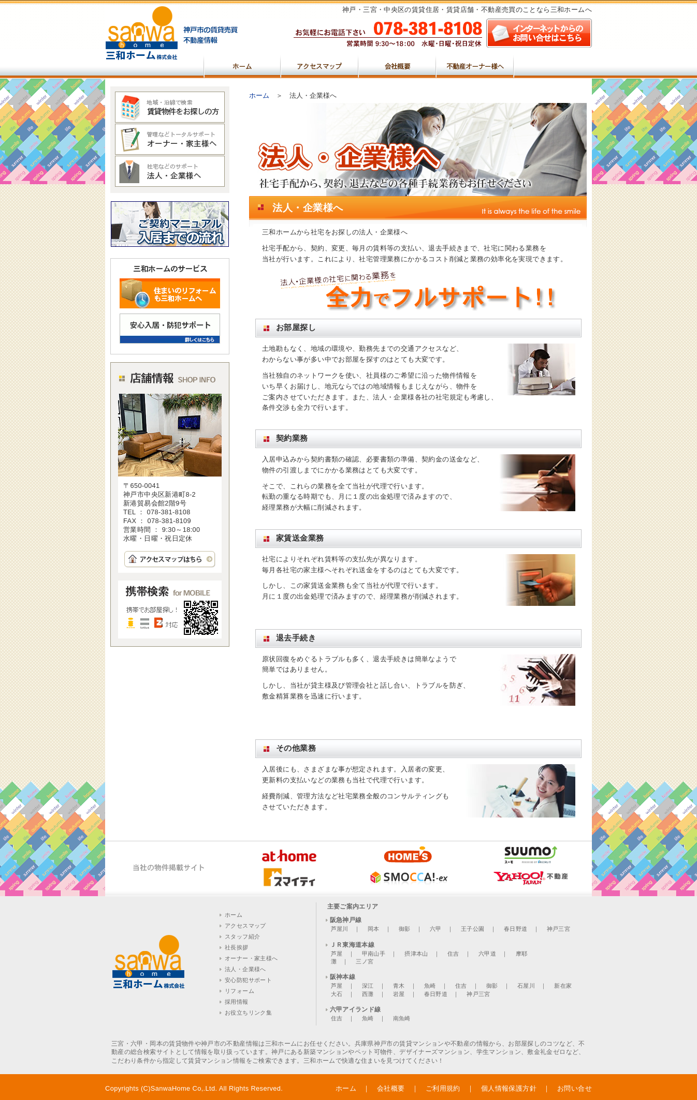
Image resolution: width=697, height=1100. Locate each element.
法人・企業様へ (245, 969)
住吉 (453, 953)
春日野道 (515, 929)
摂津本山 (416, 953)
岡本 (374, 929)
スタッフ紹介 (242, 936)
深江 (368, 986)
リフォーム (239, 991)
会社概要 (398, 65)
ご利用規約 (443, 1088)
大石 (337, 994)
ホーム (242, 65)
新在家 (563, 986)
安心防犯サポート (248, 980)
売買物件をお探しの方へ (553, 65)
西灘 (368, 994)
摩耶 (522, 953)
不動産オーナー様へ (475, 65)
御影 (405, 929)
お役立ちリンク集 (248, 1012)
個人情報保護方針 (508, 1088)
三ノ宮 (364, 961)
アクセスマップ (320, 65)
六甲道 (487, 953)
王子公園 (472, 929)
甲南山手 (373, 953)
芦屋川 (340, 929)
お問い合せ (574, 1088)
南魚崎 (402, 1018)
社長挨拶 (237, 947)
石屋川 (526, 986)
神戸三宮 (558, 929)
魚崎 (430, 986)
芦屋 (337, 953)
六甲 (436, 929)
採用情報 (237, 1002)
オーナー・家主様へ (251, 958)
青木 (399, 986)
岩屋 (399, 994)
